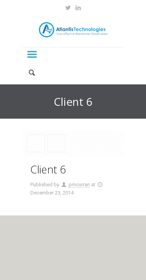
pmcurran (79, 184)
